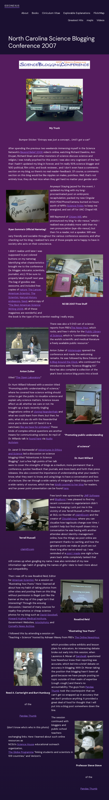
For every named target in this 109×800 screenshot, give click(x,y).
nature (23, 289)
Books (35, 13)
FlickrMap (99, 13)
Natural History (28, 297)
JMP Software (91, 495)
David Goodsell (48, 614)
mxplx (90, 20)
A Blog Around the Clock (63, 362)
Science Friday (75, 205)
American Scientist (19, 293)
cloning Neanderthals (46, 411)
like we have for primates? (35, 427)
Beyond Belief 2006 (31, 152)
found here (35, 438)
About (24, 13)
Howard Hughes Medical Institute (27, 618)
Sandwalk (81, 656)
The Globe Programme (21, 752)
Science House (25, 744)
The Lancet (34, 289)
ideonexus (12, 5)
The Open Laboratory (28, 377)
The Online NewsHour (87, 637)
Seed (24, 301)
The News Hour (79, 327)
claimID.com (27, 549)
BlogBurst (60, 499)
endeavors (14, 301)
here (66, 488)
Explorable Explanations (76, 13)
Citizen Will (75, 216)
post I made (73, 553)
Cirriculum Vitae (51, 13)
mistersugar (74, 350)
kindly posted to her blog (69, 484)
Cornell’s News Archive (21, 626)
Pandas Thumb (28, 715)
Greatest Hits (75, 20)
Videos (100, 20)
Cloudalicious (69, 518)
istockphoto (42, 622)
